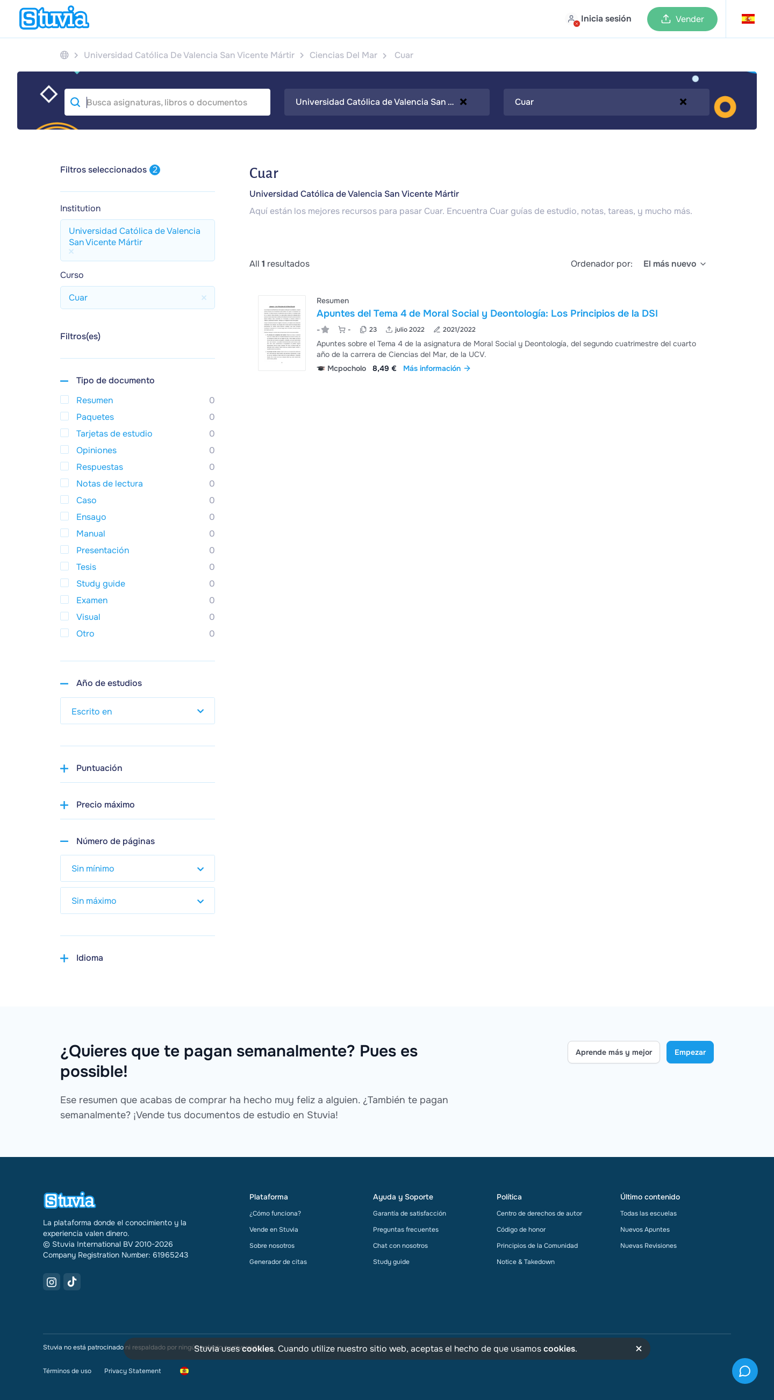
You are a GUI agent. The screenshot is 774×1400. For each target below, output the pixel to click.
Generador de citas (278, 1262)
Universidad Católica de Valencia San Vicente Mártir (354, 193)
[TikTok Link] (72, 1281)
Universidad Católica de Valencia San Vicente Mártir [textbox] (387, 102)
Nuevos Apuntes (645, 1229)
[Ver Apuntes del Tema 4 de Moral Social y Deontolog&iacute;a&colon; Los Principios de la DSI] (481, 333)
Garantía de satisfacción (409, 1213)
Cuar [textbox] (524, 102)
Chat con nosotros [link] (400, 1245)
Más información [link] (437, 368)
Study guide (391, 1262)
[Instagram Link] (51, 1281)
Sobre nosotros (272, 1245)
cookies (258, 1348)
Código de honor (521, 1229)
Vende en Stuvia (273, 1229)
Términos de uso (67, 1371)
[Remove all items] (463, 101)
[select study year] (137, 710)
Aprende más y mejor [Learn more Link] (614, 1052)
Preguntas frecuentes (406, 1229)
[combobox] (387, 102)
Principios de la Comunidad (537, 1245)
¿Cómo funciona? (275, 1213)
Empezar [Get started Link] (690, 1052)
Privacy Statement (132, 1371)
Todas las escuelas (648, 1213)
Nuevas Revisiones (648, 1245)
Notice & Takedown (526, 1262)
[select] (675, 264)
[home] (54, 18)
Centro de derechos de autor (539, 1213)
